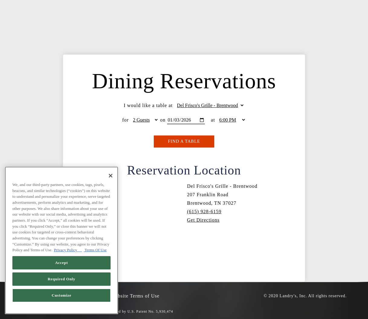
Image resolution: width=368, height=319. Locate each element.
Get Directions (203, 220)
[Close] (110, 175)
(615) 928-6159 (204, 211)
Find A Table (184, 141)
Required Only (62, 279)
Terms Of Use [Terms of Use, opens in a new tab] (95, 250)
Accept (61, 262)
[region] (61, 240)
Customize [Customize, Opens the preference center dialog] (61, 295)
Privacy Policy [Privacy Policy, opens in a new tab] (68, 250)
